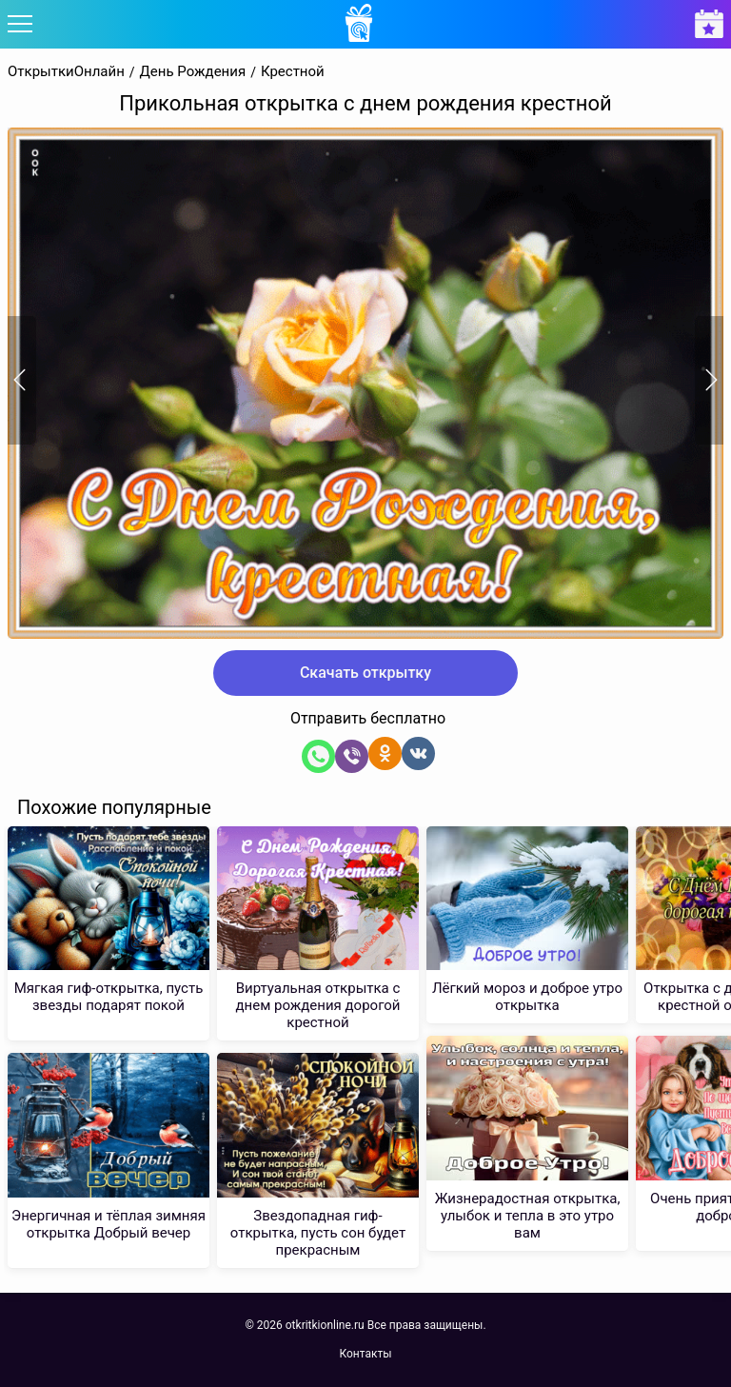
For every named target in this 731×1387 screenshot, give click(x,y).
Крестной (293, 72)
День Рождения (193, 72)
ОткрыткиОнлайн (66, 72)
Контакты (365, 1353)
